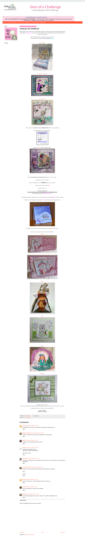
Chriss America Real (27, 467)
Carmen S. (25, 447)
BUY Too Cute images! (12, 22)
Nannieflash (25, 458)
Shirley (38, 147)
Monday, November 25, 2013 (32, 479)
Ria (42, 234)
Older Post (63, 532)
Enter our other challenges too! (24, 22)
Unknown (25, 425)
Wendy (24, 494)
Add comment (23, 500)
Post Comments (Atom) (29, 534)
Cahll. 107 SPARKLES (27, 417)
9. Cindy (42, 42)
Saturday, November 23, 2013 (33, 425)
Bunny (24, 486)
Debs (42, 281)
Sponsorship (42, 22)
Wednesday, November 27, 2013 (32, 494)
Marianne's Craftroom (27, 432)
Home (4, 22)
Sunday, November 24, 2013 (32, 440)
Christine (42, 373)
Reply (24, 429)
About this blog (35, 22)
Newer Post (22, 532)
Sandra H (24, 440)
